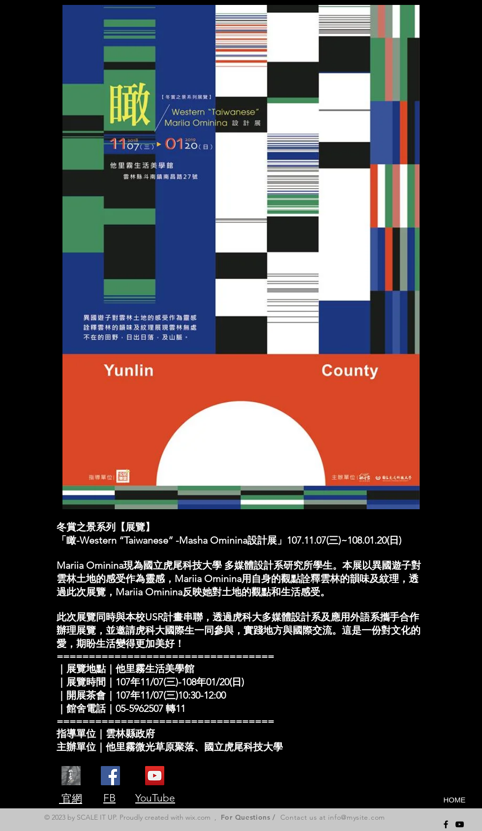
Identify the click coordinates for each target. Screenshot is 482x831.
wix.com (198, 817)
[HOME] (454, 799)
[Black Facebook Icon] (446, 824)
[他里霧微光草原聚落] (110, 775)
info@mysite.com (356, 817)
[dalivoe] (71, 775)
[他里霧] (154, 775)
